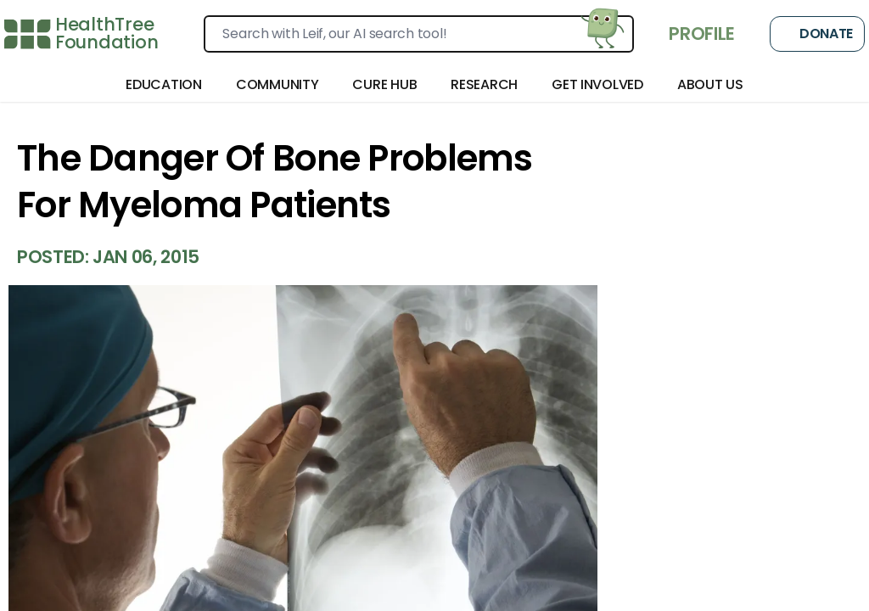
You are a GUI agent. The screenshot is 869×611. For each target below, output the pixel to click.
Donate (817, 34)
